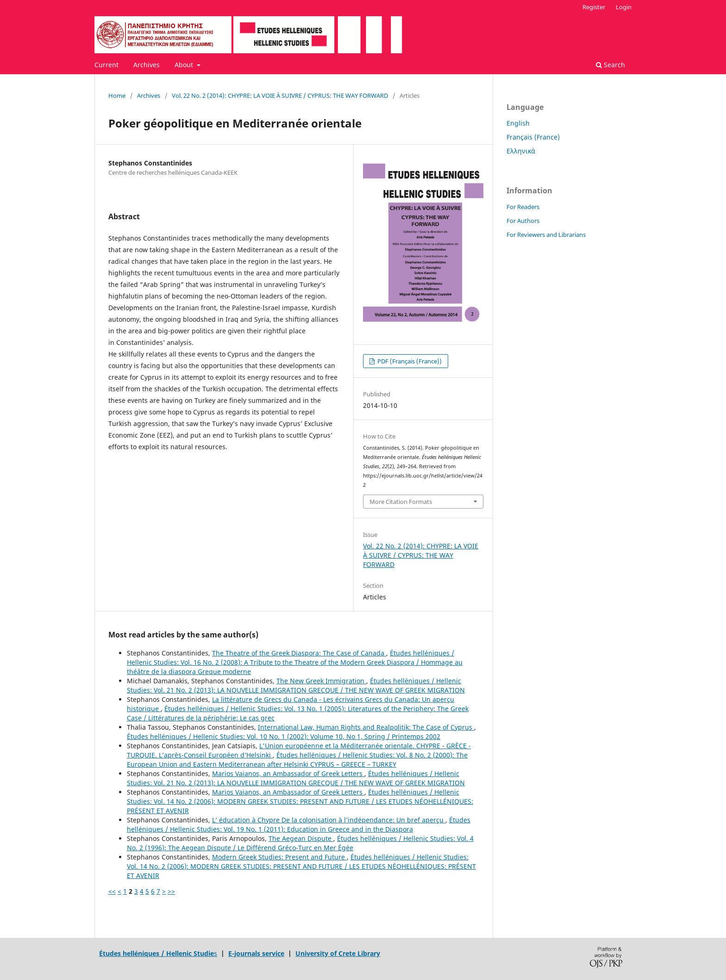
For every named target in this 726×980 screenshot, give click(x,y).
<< (112, 891)
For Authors (523, 220)
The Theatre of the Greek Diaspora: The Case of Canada (299, 653)
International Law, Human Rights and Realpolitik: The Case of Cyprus (366, 727)
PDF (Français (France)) (409, 361)
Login (624, 7)
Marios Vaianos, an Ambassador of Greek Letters (288, 773)
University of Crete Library (337, 953)
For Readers (523, 207)
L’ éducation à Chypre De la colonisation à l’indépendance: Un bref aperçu (328, 819)
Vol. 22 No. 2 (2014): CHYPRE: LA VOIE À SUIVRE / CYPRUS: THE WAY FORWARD (280, 95)
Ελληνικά (521, 150)
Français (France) (533, 137)
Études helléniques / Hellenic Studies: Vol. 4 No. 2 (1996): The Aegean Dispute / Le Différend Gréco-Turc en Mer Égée (300, 843)
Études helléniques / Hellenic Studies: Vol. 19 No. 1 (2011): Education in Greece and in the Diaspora (298, 824)
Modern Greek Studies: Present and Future (279, 857)
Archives (146, 64)
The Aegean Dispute (301, 838)
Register (593, 7)
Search (610, 64)
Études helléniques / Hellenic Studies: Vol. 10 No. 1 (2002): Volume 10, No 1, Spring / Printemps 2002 (283, 736)
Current (106, 64)
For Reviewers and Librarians (546, 234)
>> (171, 891)
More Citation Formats (400, 501)
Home (116, 95)
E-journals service (256, 953)
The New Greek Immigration (321, 680)
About (185, 64)
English (518, 123)
